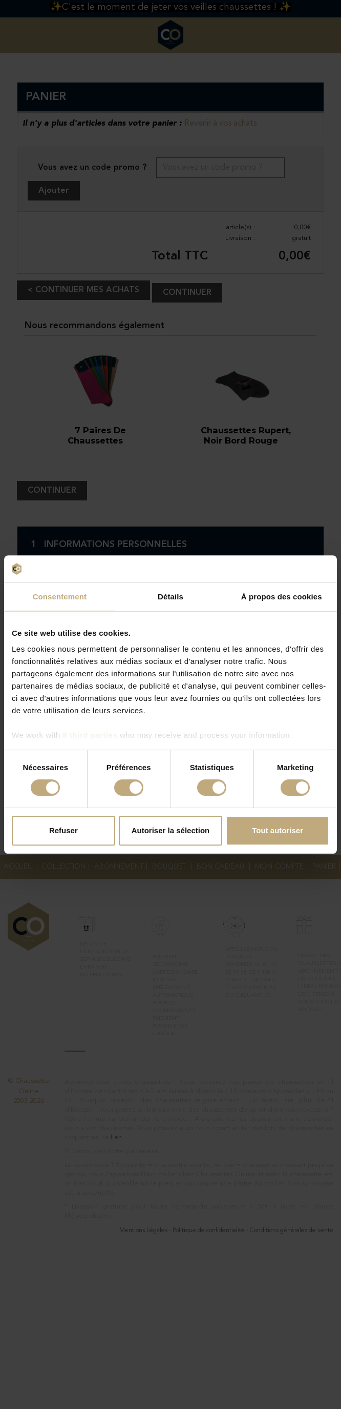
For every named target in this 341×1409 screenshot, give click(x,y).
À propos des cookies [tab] (281, 596)
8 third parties (90, 735)
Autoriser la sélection (171, 830)
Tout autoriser (277, 830)
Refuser (63, 830)
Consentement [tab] (60, 596)
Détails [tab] (170, 596)
